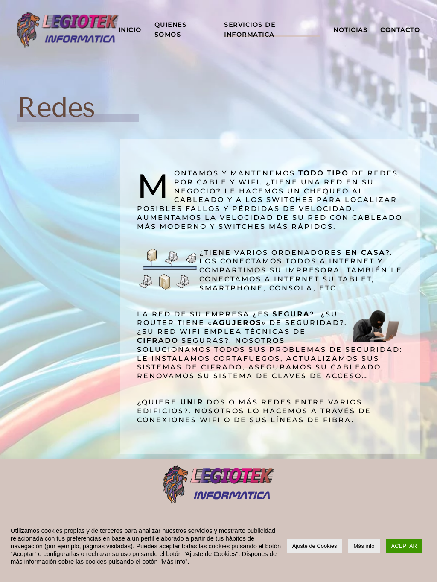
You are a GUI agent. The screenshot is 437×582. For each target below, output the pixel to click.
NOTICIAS (350, 30)
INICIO (130, 30)
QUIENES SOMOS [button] (170, 29)
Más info (363, 546)
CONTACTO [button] (400, 30)
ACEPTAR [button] (404, 546)
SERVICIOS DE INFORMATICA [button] (249, 29)
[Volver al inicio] (68, 30)
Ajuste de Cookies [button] (314, 546)
